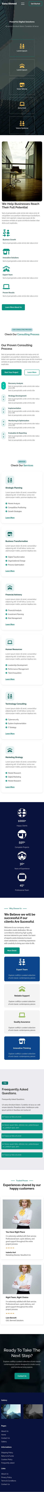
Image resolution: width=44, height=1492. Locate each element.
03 (3, 410)
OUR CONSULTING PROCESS (22, 330)
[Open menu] (22, 3)
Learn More (32, 372)
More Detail (12, 951)
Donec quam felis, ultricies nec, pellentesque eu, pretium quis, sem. (21, 1126)
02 (3, 398)
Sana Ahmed (9, 3)
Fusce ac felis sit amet (12, 1117)
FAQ (5, 1083)
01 (3, 385)
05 (3, 435)
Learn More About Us (13, 307)
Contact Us (22, 1376)
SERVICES (22, 461)
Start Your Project (11, 372)
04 (3, 423)
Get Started (35, 4)
